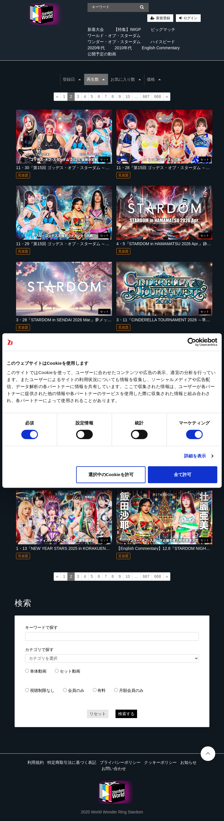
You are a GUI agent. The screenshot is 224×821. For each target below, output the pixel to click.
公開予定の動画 (102, 54)
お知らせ (188, 762)
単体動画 (38, 671)
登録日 (72, 79)
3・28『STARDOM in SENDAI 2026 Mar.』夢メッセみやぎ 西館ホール (80, 319)
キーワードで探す (41, 627)
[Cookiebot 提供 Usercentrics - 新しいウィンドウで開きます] (191, 342)
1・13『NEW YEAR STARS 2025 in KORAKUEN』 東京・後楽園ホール (82, 548)
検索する (126, 713)
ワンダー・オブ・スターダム (114, 41)
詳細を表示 (195, 455)
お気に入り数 (126, 79)
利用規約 (35, 762)
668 (157, 96)
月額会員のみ (131, 690)
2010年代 (123, 47)
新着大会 (96, 29)
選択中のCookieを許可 (111, 474)
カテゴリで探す (39, 649)
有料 (101, 690)
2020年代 (96, 47)
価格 (154, 79)
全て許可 (182, 474)
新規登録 (163, 18)
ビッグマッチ (163, 29)
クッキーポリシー (160, 762)
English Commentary (161, 47)
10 (127, 96)
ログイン (190, 18)
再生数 (96, 79)
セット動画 (70, 671)
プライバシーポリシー (120, 762)
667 (146, 96)
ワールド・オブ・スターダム (114, 35)
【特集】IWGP (127, 29)
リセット (98, 713)
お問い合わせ (114, 768)
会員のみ (76, 690)
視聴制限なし (42, 690)
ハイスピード (162, 41)
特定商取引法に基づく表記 (71, 762)
